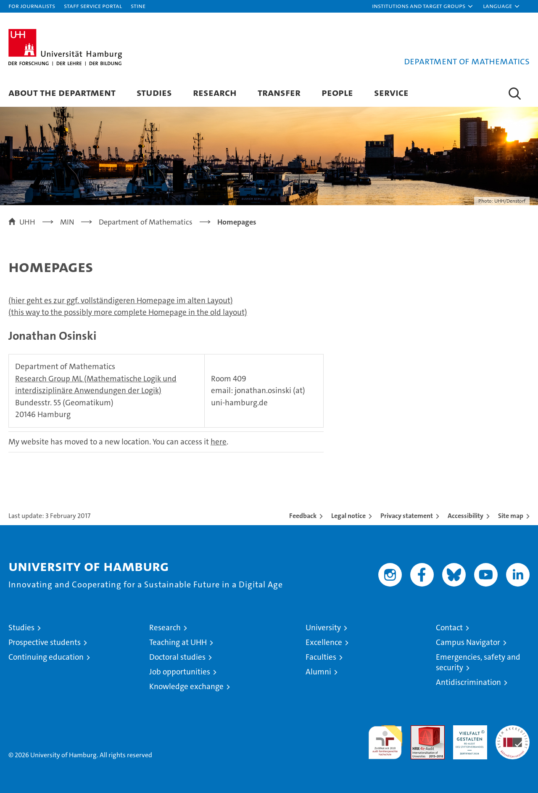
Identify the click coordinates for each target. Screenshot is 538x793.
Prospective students (44, 642)
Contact (449, 627)
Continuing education (46, 657)
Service (391, 92)
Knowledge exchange (186, 686)
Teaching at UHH (178, 642)
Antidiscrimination (468, 682)
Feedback (302, 515)
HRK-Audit (468, 729)
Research (215, 92)
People (337, 92)
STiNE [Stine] (138, 5)
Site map (510, 515)
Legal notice (348, 515)
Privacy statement (406, 515)
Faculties (321, 657)
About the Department (62, 92)
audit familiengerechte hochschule (385, 738)
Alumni (318, 671)
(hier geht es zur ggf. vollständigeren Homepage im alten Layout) (120, 300)
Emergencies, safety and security (478, 662)
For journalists (31, 5)
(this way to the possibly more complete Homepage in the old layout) (127, 312)
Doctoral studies (177, 657)
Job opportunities (179, 671)
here (219, 441)
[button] (423, 6)
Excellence (324, 642)
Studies (154, 92)
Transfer (279, 92)
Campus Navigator (468, 642)
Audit (419, 729)
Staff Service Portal (93, 5)
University (323, 627)
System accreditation (513, 734)
